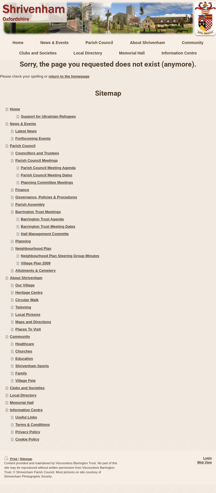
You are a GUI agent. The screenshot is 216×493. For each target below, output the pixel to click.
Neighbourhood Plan (33, 248)
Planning (23, 241)
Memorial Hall (22, 402)
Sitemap (26, 459)
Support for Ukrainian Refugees (48, 116)
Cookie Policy (27, 439)
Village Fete (25, 380)
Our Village (25, 285)
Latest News (26, 131)
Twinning (23, 307)
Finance (22, 190)
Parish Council (22, 146)
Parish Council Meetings (36, 160)
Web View (204, 462)
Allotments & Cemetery (35, 270)
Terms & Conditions (32, 424)
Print (11, 459)
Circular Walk (27, 300)
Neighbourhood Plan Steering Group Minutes (60, 256)
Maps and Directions (33, 322)
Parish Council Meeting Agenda (48, 168)
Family (21, 373)
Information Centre (26, 410)
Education (24, 358)
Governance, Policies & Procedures (46, 197)
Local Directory (23, 395)
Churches (23, 351)
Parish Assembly (30, 204)
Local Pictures (27, 314)
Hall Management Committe (45, 234)
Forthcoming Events (33, 138)
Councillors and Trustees (37, 153)
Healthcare (24, 344)
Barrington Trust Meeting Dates (48, 226)
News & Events (23, 124)
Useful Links (26, 417)
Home (15, 109)
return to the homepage (69, 76)
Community (20, 336)
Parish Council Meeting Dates (46, 175)
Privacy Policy (27, 432)
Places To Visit (28, 329)
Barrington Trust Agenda (42, 219)
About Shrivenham (26, 278)
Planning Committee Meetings (47, 182)
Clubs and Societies (27, 388)
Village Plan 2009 (35, 263)
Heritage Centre (29, 292)
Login (207, 458)
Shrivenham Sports (32, 366)
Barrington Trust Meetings (38, 212)
